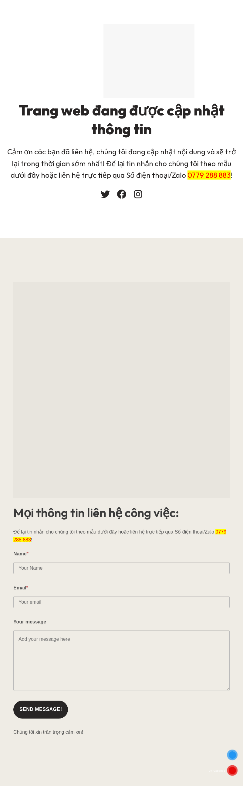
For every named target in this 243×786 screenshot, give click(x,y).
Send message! (40, 709)
